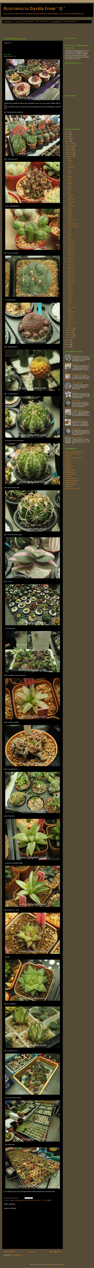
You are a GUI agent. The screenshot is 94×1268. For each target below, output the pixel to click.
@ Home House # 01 (73, 226)
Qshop (37, 21)
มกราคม (70, 337)
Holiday (70, 176)
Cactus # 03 (71, 280)
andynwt (50, 1264)
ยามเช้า (70, 235)
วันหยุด (70, 210)
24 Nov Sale (75, 355)
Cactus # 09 (71, 266)
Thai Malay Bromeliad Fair (70, 21)
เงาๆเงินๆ (70, 239)
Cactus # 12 (71, 257)
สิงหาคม (70, 152)
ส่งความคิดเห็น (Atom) (16, 1255)
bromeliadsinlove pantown (71, 480)
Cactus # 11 (71, 260)
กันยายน (70, 150)
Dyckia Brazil (68, 455)
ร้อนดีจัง (70, 215)
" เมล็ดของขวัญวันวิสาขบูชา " (79, 374)
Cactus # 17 (71, 246)
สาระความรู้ (18, 21)
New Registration (28, 21)
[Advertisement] (33, 30)
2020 (68, 134)
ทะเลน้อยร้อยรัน (55, 21)
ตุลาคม (70, 147)
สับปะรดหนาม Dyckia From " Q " (34, 8)
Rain (69, 174)
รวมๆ (69, 170)
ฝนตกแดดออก (71, 201)
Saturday (70, 316)
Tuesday (70, 172)
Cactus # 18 (71, 244)
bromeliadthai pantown (71, 478)
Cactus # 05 (71, 275)
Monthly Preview (76, 400)
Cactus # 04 (71, 278)
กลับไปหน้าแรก (8, 21)
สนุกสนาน (70, 293)
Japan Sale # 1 (72, 311)
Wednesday (71, 167)
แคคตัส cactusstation (70, 484)
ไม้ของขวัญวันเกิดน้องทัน (78, 419)
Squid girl (70, 183)
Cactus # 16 (71, 248)
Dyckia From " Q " (12, 56)
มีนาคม (70, 332)
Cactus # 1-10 (71, 262)
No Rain (70, 300)
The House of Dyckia (70, 474)
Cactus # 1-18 (71, 242)
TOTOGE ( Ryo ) (69, 462)
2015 (68, 342)
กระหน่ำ (70, 230)
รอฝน (69, 233)
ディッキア (43, 1200)
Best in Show (45, 21)
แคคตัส (11, 1200)
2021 (68, 132)
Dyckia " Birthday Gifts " (78, 437)
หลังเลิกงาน (71, 206)
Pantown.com (68, 476)
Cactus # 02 (71, 282)
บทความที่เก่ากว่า (55, 1252)
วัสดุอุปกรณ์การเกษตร (28, 1200)
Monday (70, 208)
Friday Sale (75, 364)
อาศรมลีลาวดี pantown (71, 482)
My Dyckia (70, 318)
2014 (68, 344)
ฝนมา (69, 192)
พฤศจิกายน (71, 145)
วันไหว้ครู (70, 296)
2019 (68, 136)
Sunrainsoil (68, 460)
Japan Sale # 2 (72, 307)
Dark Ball (70, 217)
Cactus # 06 (71, 273)
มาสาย (73, 392)
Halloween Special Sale (78, 409)
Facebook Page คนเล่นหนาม (72, 488)
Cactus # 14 (71, 253)
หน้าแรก (32, 1252)
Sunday (70, 181)
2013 (68, 346)
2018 (68, 139)
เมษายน (70, 330)
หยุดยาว (70, 188)
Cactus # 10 (71, 264)
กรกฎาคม (70, 154)
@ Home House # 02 (73, 224)
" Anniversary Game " (77, 383)
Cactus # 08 (71, 269)
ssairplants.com (69, 486)
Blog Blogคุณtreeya (70, 472)
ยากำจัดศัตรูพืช (18, 1200)
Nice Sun (70, 325)
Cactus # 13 (71, 255)
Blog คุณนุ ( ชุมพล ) (70, 470)
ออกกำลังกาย (71, 219)
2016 (68, 340)
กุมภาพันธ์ (71, 335)
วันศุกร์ (69, 291)
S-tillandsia (68, 464)
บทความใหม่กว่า (10, 1252)
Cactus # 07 (71, 271)
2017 (68, 141)
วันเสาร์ (70, 287)
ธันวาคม (70, 143)
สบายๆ (69, 179)
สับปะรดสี (36, 1200)
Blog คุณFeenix (69, 466)
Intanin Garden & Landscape (72, 453)
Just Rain (70, 314)
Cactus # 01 (71, 284)
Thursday (70, 194)
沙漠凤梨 (48, 1200)
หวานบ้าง (70, 165)
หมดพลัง (70, 160)
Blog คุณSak (68, 468)
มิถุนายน (70, 156)
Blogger (62, 1264)
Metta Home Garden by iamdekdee (74, 451)
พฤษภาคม (71, 328)
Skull (69, 185)
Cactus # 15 (71, 251)
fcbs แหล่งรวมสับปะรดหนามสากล (73, 457)
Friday (69, 158)
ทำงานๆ (70, 163)
